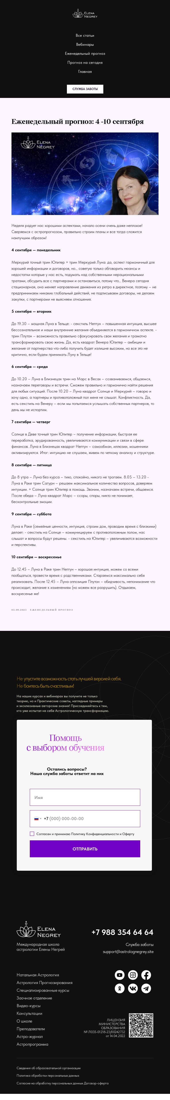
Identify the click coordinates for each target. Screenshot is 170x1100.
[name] (85, 803)
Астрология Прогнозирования (44, 988)
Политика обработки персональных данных (48, 1082)
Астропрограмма (32, 1050)
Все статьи (85, 35)
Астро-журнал (30, 1042)
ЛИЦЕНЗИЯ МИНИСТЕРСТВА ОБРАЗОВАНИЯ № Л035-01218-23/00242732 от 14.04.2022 (104, 1034)
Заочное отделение (34, 1004)
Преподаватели (31, 1035)
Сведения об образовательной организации (49, 1074)
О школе (24, 1027)
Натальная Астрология (38, 981)
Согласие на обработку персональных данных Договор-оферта (62, 1089)
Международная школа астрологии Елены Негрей (41, 953)
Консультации (29, 1019)
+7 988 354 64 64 (122, 938)
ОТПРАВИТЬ (85, 855)
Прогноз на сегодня (85, 62)
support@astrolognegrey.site (128, 957)
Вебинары (85, 44)
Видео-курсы (29, 1011)
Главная (85, 71)
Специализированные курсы (43, 996)
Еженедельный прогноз (85, 53)
